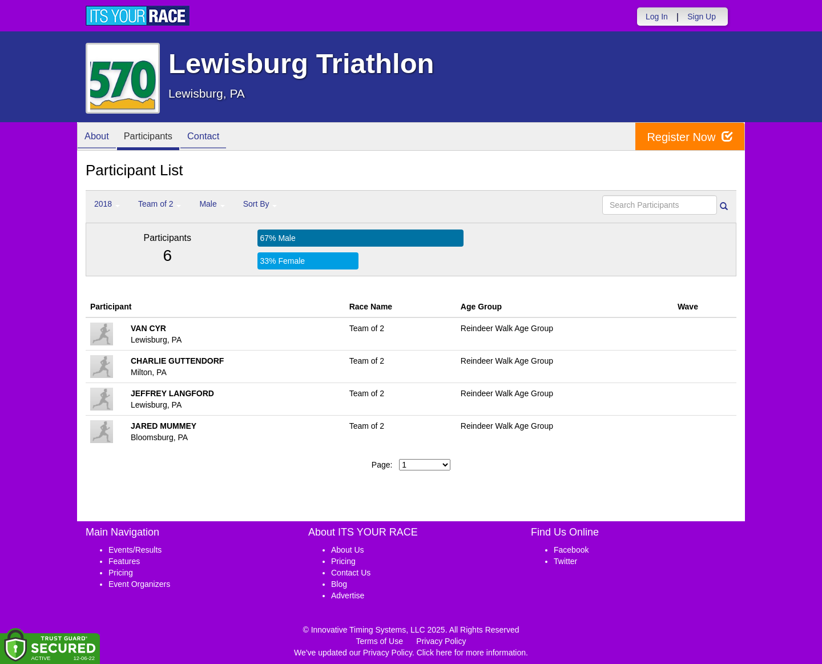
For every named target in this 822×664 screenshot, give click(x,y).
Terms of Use (379, 641)
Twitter (565, 561)
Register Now (690, 136)
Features (124, 561)
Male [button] (211, 203)
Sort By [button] (260, 203)
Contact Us (350, 572)
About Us (347, 549)
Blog (339, 584)
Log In (657, 16)
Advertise (347, 595)
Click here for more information (471, 652)
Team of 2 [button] (159, 203)
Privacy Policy (441, 641)
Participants (155, 137)
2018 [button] (107, 203)
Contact (214, 137)
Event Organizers (139, 584)
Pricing (120, 572)
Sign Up (701, 16)
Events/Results (135, 549)
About (98, 137)
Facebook (571, 549)
